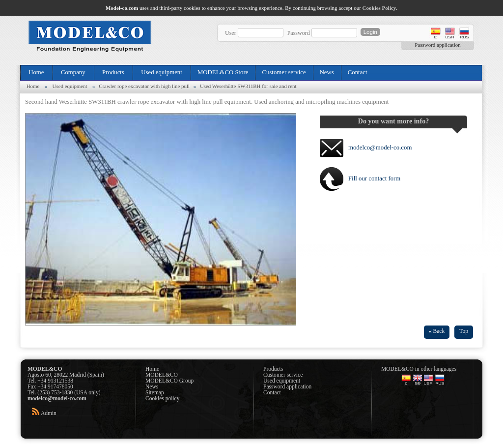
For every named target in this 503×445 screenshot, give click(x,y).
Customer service (284, 72)
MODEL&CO (161, 375)
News (327, 72)
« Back (437, 331)
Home (36, 72)
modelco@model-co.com (380, 147)
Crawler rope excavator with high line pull (144, 86)
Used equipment (162, 72)
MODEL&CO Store (222, 72)
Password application (437, 45)
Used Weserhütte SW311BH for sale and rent (248, 86)
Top (463, 331)
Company (73, 72)
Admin (48, 413)
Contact (357, 72)
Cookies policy (162, 398)
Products (113, 72)
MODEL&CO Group (169, 381)
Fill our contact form (374, 178)
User (230, 33)
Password (298, 33)
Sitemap (154, 392)
